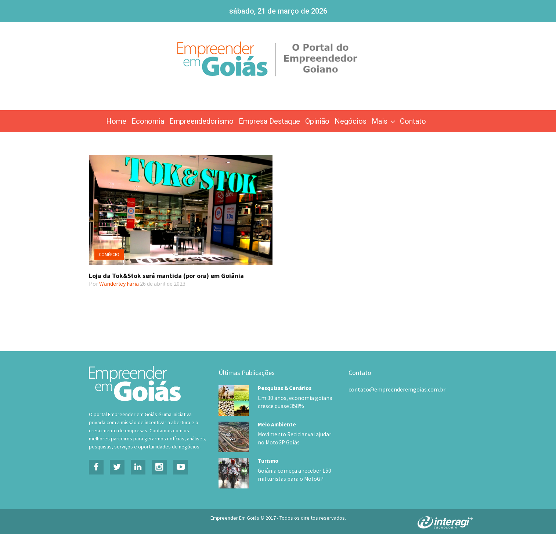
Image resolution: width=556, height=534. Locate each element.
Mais (384, 121)
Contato (413, 121)
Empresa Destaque (269, 121)
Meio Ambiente (277, 423)
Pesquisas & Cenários (284, 388)
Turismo (268, 458)
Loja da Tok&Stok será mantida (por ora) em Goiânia (166, 275)
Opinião (317, 121)
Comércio (109, 254)
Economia (147, 121)
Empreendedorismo (201, 121)
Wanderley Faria (119, 283)
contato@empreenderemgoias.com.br (397, 389)
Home (116, 121)
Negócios (351, 121)
